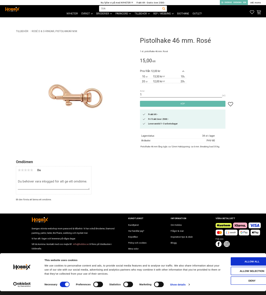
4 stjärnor (28, 170)
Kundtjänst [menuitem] (133, 225)
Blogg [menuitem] (174, 243)
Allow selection (237, 274)
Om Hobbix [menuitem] (176, 225)
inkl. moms (255, 2)
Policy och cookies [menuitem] (137, 243)
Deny (237, 284)
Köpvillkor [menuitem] (133, 237)
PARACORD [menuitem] (122, 20)
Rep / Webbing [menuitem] (162, 20)
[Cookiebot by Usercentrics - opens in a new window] (22, 288)
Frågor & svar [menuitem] (177, 231)
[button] (252, 12)
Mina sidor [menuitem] (133, 248)
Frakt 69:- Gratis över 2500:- (151, 2)
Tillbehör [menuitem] (141, 20)
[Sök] (164, 12)
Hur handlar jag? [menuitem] (136, 231)
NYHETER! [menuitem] (72, 20)
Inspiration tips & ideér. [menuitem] (182, 237)
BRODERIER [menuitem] (102, 20)
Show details (178, 288)
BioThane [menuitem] (183, 20)
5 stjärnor (31, 170)
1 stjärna (19, 170)
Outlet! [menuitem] (197, 20)
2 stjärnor (22, 170)
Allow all (237, 265)
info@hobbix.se (81, 244)
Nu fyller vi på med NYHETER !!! (117, 2)
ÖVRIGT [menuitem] (85, 20)
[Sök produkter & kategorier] (131, 12)
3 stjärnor (25, 170)
